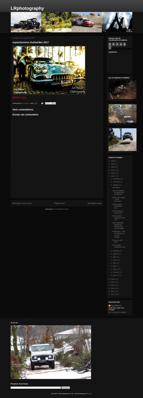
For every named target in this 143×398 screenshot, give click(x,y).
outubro (116, 185)
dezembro (116, 179)
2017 (113, 176)
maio (115, 263)
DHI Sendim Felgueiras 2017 (119, 246)
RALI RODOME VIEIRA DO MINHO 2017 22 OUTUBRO (118, 225)
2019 (113, 170)
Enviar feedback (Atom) (61, 209)
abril (114, 266)
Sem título (116, 187)
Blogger (89, 393)
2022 (113, 161)
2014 (113, 285)
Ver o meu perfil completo (117, 312)
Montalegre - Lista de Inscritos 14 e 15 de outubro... (119, 234)
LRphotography (27, 8)
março (115, 269)
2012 (113, 291)
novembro (116, 182)
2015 (113, 282)
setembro (116, 251)
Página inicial (59, 203)
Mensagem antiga (94, 203)
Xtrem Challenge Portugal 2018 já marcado (118, 192)
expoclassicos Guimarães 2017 (117, 206)
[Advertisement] (57, 182)
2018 (113, 173)
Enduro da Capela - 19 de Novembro (119, 199)
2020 (113, 167)
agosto (115, 254)
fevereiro (116, 272)
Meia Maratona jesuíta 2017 (118, 212)
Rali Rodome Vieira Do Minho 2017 (119, 218)
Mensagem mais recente (22, 203)
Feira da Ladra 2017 (118, 241)
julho (115, 257)
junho (115, 260)
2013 (113, 288)
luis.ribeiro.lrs (116, 306)
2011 (113, 294)
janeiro (115, 275)
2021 (113, 164)
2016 (113, 279)
